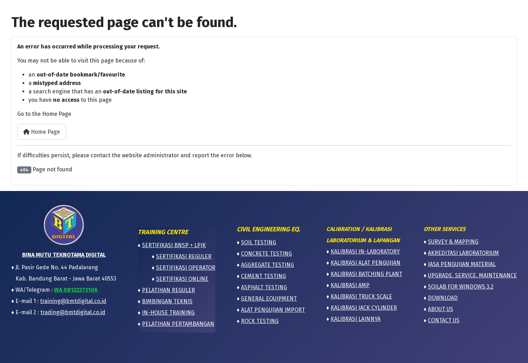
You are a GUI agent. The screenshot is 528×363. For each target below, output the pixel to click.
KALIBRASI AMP (350, 285)
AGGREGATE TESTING (267, 265)
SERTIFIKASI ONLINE (182, 279)
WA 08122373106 (76, 289)
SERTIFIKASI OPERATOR (185, 267)
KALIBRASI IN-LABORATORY (365, 251)
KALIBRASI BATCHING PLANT (366, 274)
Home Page (41, 131)
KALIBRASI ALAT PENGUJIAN (365, 262)
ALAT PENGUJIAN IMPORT (273, 309)
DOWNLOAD (443, 298)
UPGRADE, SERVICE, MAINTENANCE (472, 275)
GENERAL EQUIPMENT (269, 298)
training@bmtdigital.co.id (73, 301)
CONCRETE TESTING (266, 253)
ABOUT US (440, 309)
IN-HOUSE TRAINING (168, 312)
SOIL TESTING (258, 242)
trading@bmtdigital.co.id (72, 312)
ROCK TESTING (260, 321)
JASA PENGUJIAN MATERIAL (462, 264)
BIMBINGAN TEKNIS (167, 301)
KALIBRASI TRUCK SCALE (361, 296)
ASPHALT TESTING (264, 287)
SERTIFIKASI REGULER (183, 256)
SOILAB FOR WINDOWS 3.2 (461, 286)
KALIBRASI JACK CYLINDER (364, 307)
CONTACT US (443, 320)
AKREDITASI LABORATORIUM (463, 253)
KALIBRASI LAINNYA (355, 319)
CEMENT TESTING (263, 276)
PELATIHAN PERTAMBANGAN (178, 324)
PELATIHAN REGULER (168, 290)
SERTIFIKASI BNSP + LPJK (174, 245)
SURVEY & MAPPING (453, 241)
